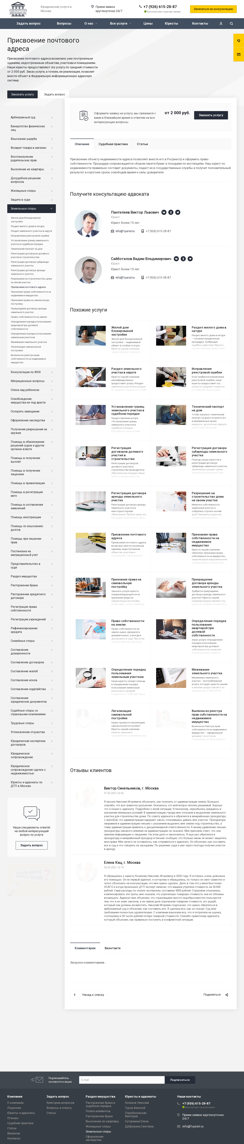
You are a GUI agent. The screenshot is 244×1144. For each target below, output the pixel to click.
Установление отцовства (28, 732)
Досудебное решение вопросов (26, 180)
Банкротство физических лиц (28, 128)
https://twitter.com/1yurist (177, 212)
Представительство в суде (25, 565)
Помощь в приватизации (28, 483)
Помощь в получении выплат (25, 459)
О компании (15, 1102)
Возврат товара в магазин (28, 147)
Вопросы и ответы (59, 1108)
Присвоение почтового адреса (128, 536)
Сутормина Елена (136, 1121)
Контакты (200, 23)
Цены (148, 23)
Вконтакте (113, 948)
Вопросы (64, 23)
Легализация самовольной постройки (121, 714)
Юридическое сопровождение (22, 755)
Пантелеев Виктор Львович (135, 212)
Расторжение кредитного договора (28, 596)
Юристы (171, 23)
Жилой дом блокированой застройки (122, 331)
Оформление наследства (28, 420)
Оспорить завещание (25, 411)
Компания (14, 1096)
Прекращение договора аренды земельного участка (207, 583)
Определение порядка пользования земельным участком (128, 673)
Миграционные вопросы (28, 381)
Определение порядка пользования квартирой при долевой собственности (209, 628)
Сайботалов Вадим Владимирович (141, 259)
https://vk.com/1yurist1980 (163, 212)
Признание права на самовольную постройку (126, 583)
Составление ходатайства (28, 689)
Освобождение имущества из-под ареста (28, 400)
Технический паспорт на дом (208, 408)
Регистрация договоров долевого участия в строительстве (127, 453)
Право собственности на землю (127, 622)
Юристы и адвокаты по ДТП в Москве (26, 784)
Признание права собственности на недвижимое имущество (205, 540)
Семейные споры (23, 641)
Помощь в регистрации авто (27, 493)
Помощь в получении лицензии (25, 472)
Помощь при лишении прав (26, 540)
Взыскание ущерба (24, 139)
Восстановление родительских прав (24, 158)
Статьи (142, 144)
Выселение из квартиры (27, 169)
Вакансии (13, 1133)
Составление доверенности (20, 651)
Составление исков (24, 680)
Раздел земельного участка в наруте (126, 370)
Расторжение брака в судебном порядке (100, 1104)
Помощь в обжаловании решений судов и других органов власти (27, 445)
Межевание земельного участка (207, 671)
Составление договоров (27, 662)
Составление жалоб (24, 671)
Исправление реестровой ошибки (207, 370)
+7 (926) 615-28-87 (160, 7)
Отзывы (13, 1118)
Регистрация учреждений (28, 619)
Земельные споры (23, 208)
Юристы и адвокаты (21, 1113)
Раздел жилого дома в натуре (209, 329)
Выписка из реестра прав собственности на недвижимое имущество (209, 716)
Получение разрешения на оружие (29, 431)
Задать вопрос (29, 23)
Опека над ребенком (25, 390)
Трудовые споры (22, 723)
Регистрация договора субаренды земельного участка (209, 451)
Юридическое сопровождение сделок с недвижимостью (28, 769)
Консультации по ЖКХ (26, 372)
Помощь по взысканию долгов (27, 527)
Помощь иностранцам (26, 517)
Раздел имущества (24, 576)
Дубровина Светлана (139, 1126)
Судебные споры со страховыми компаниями (28, 712)
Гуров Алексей (135, 1108)
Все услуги (120, 23)
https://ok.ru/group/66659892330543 (170, 212)
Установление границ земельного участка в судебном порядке (127, 410)
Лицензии (14, 1108)
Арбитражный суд (23, 117)
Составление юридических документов (29, 699)
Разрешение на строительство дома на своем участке (208, 496)
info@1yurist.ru (125, 231)
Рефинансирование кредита (24, 630)
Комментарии (85, 948)
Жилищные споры (23, 190)
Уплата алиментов (98, 1111)
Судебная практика (113, 144)
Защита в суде (20, 199)
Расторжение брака (24, 585)
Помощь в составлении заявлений (27, 506)
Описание (82, 144)
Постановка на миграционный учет (24, 553)
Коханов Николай (137, 1102)
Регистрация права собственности (24, 608)
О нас (90, 23)
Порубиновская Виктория (135, 1114)
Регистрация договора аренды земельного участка (128, 496)
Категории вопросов (60, 1102)
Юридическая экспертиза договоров (28, 742)
